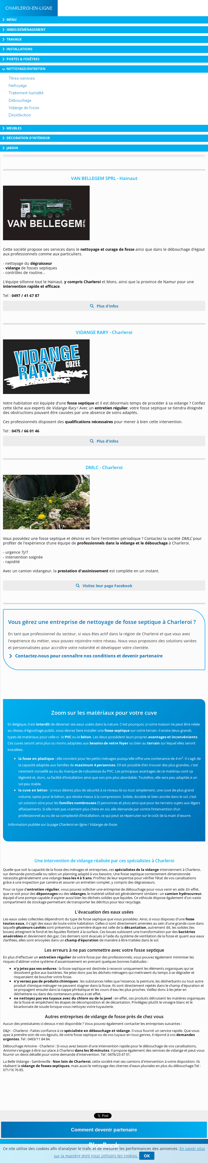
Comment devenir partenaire (104, 1129)
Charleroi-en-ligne (28, 8)
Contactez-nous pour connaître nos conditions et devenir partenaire (88, 656)
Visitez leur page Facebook (107, 585)
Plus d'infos (107, 306)
